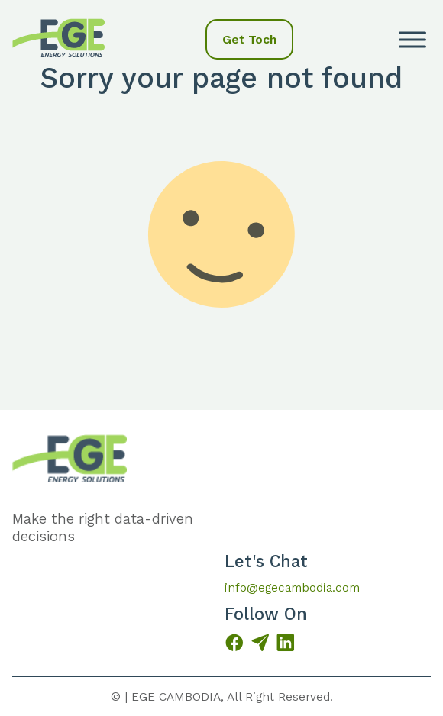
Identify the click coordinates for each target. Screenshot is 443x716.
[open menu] (412, 39)
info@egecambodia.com (292, 587)
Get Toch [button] (249, 39)
